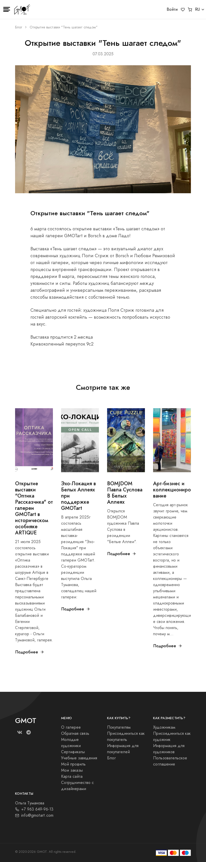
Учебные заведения (79, 758)
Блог (18, 27)
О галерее (71, 727)
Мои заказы (72, 770)
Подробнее (29, 652)
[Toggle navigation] (6, 9)
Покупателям (119, 727)
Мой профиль (73, 764)
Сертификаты (73, 752)
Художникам (164, 727)
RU (197, 9)
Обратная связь (75, 733)
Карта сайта (72, 776)
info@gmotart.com (34, 815)
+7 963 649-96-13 (34, 809)
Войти (172, 9)
